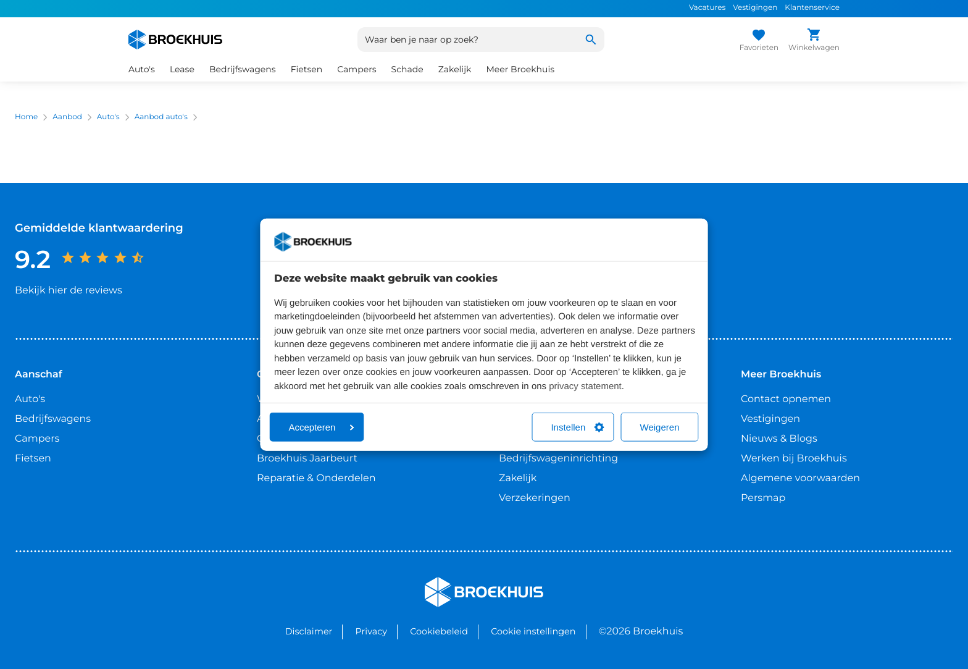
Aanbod (67, 117)
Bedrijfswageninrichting (558, 459)
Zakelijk (455, 69)
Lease (182, 69)
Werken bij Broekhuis (794, 459)
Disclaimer (309, 631)
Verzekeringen (534, 498)
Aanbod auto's (161, 117)
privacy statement (585, 386)
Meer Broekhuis (520, 69)
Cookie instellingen (533, 631)
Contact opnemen (786, 399)
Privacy (371, 631)
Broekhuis (450, 582)
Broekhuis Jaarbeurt (307, 459)
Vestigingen (755, 7)
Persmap (763, 498)
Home (26, 117)
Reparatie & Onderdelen (316, 478)
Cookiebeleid (439, 631)
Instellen (577, 427)
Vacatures (707, 7)
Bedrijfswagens (242, 69)
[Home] (175, 39)
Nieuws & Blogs (779, 439)
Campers (356, 69)
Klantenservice (812, 7)
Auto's (141, 69)
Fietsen (307, 69)
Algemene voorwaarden (800, 478)
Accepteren (321, 427)
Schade (407, 69)
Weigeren (660, 427)
